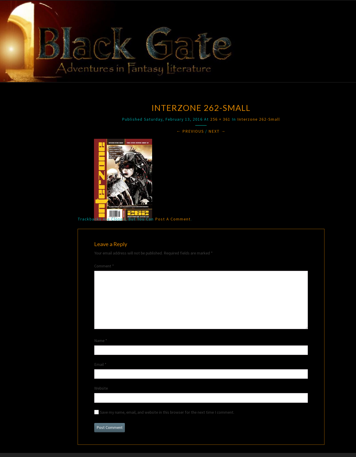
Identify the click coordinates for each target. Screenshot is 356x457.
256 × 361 (220, 119)
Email (100, 364)
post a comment (173, 219)
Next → (217, 131)
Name (100, 340)
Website (101, 388)
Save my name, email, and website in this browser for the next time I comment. (167, 412)
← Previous (190, 131)
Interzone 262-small (258, 119)
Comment (104, 266)
